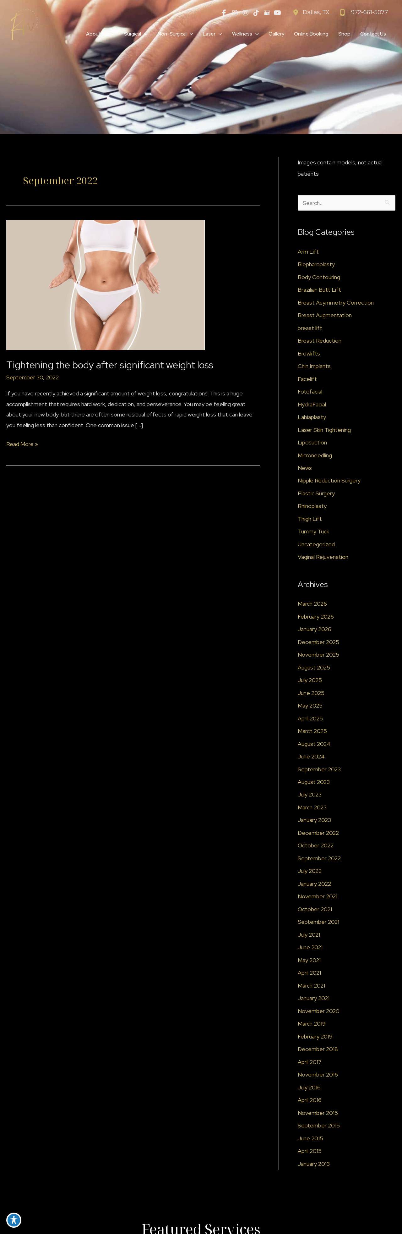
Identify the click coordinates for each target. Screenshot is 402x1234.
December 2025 (318, 642)
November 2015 (318, 1113)
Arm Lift (308, 252)
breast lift (310, 328)
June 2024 (311, 757)
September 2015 (319, 1126)
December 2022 (318, 833)
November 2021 (317, 897)
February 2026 (316, 616)
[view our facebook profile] (224, 12)
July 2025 (310, 680)
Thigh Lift (310, 519)
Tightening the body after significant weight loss (110, 365)
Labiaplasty (312, 417)
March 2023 (312, 808)
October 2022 (316, 846)
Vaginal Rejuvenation (323, 557)
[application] (106, 34)
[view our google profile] (267, 12)
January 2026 (315, 629)
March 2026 (312, 604)
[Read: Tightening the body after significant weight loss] (105, 284)
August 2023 (314, 782)
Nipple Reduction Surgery (329, 481)
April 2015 (310, 1151)
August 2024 (314, 744)
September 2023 (319, 769)
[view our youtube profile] (277, 12)
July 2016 (309, 1088)
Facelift (307, 379)
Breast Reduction (319, 340)
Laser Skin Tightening (324, 430)
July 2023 (310, 795)
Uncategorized (316, 544)
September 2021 (318, 922)
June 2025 (311, 693)
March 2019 (312, 1024)
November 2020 (319, 1011)
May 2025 (310, 706)
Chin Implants (314, 366)
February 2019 (315, 1037)
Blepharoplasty (316, 264)
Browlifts (309, 353)
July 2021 (309, 935)
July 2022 (310, 871)
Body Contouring (319, 277)
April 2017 (310, 1062)
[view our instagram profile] (235, 12)
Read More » (22, 444)
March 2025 (312, 731)
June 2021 (310, 947)
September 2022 (319, 858)
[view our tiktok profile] (256, 12)
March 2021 (311, 986)
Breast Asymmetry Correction (336, 302)
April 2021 (309, 973)
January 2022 (314, 884)
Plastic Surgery (316, 493)
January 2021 (314, 998)
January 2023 (314, 820)
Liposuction (312, 442)
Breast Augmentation (325, 315)
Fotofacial (310, 391)
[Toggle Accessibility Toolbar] (13, 1220)
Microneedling (315, 455)
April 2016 (310, 1100)
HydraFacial (312, 404)
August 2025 (314, 667)
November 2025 (318, 655)
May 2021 (309, 960)
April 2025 (310, 718)
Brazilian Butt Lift (319, 290)
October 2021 (315, 909)
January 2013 (314, 1164)
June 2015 (310, 1139)
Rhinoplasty (312, 506)
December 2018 (318, 1049)
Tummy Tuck (313, 532)
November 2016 (318, 1075)
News (305, 468)
